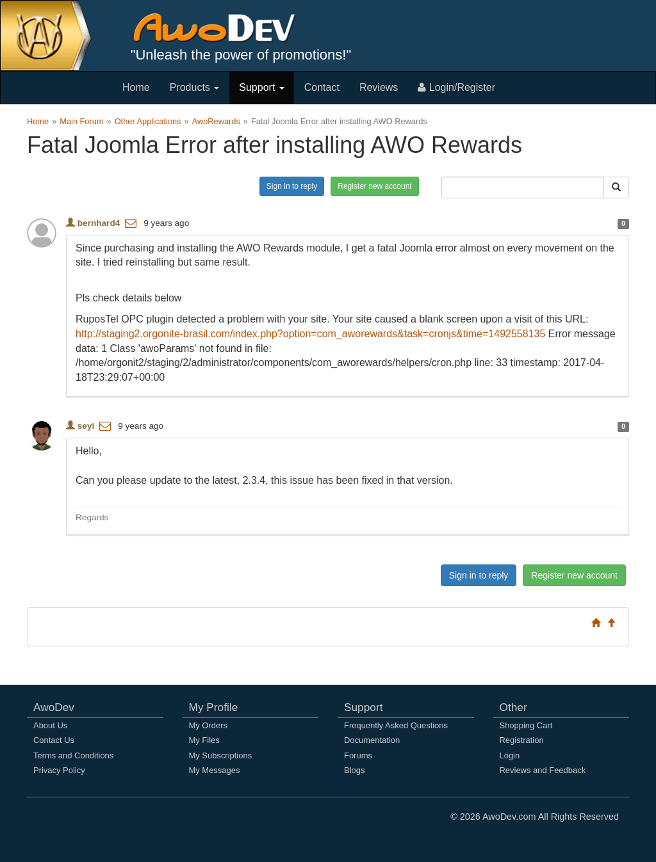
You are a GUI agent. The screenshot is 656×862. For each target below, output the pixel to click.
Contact (322, 87)
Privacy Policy (59, 770)
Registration (522, 740)
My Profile (213, 707)
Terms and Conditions (73, 755)
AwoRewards (216, 121)
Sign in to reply (291, 186)
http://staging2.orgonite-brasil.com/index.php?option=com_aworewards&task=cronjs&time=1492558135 (310, 333)
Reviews (378, 87)
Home (136, 87)
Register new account (374, 186)
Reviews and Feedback (543, 770)
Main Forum (81, 121)
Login (510, 755)
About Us (50, 725)
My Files (204, 740)
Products (195, 87)
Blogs (354, 770)
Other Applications (148, 121)
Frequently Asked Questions (396, 725)
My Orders (208, 725)
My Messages (214, 770)
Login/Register (456, 87)
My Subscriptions (220, 755)
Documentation (372, 740)
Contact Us (53, 740)
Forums (358, 755)
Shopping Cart (526, 725)
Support (261, 87)
